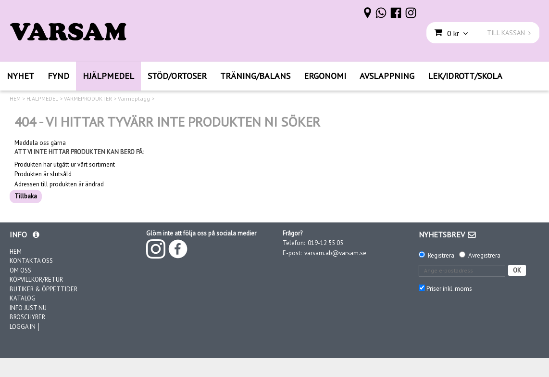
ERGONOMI (325, 75)
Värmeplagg (134, 98)
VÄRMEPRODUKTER (88, 98)
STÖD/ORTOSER (177, 75)
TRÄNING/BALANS (255, 75)
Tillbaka (25, 196)
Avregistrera (484, 255)
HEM (15, 98)
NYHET (20, 75)
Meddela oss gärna (40, 143)
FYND (58, 75)
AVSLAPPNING (387, 75)
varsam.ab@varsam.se (335, 253)
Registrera (441, 255)
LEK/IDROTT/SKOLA (465, 75)
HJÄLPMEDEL (108, 75)
